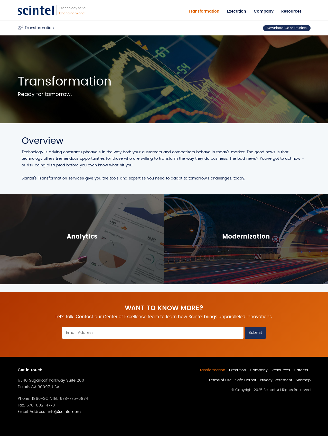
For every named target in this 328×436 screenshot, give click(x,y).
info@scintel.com (64, 412)
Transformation (204, 11)
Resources (291, 11)
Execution (236, 11)
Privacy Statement (276, 380)
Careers (301, 370)
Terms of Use (220, 380)
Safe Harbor (245, 380)
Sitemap (303, 380)
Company (264, 11)
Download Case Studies (287, 28)
